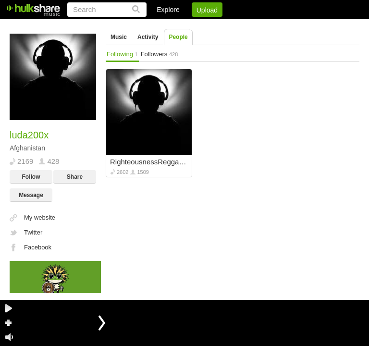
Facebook (37, 247)
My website (39, 217)
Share (75, 176)
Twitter (33, 232)
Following (122, 54)
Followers (159, 54)
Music (119, 37)
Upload (207, 10)
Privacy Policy (306, 26)
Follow (31, 176)
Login (161, 26)
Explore (168, 9)
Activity (147, 37)
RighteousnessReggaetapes (149, 162)
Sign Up (196, 26)
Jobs (229, 26)
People (178, 37)
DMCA (261, 26)
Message (31, 195)
